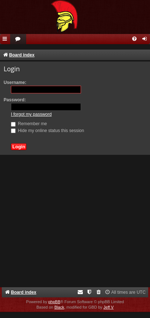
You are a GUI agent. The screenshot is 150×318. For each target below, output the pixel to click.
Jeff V (109, 307)
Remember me (29, 123)
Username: (15, 82)
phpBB (54, 302)
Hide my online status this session (47, 130)
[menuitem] (18, 39)
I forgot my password (31, 114)
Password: (15, 99)
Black (59, 307)
